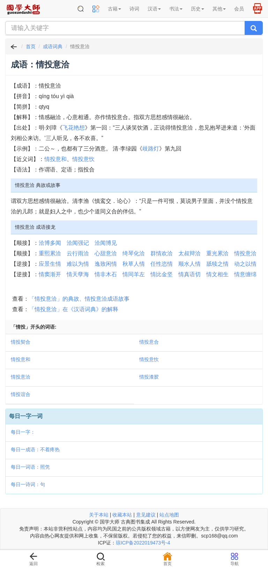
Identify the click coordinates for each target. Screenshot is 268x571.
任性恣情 (161, 264)
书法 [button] (176, 9)
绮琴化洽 (133, 253)
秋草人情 (133, 264)
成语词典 (52, 46)
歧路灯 (150, 149)
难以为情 (78, 264)
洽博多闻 (50, 243)
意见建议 (146, 515)
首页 (31, 46)
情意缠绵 (245, 274)
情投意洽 (245, 253)
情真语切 (189, 274)
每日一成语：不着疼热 (35, 449)
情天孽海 (78, 274)
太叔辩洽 (189, 253)
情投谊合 (20, 394)
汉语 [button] (154, 9)
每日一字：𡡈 (23, 432)
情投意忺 (83, 159)
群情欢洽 (161, 253)
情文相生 (217, 274)
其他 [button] (219, 9)
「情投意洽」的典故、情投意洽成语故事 (79, 299)
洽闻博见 (106, 243)
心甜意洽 (106, 253)
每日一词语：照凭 (30, 467)
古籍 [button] (114, 9)
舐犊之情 (217, 264)
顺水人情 (189, 264)
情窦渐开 (50, 274)
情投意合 (149, 342)
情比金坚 (161, 274)
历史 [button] (197, 9)
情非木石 (106, 274)
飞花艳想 (73, 128)
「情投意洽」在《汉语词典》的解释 (73, 309)
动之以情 (245, 264)
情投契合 (20, 342)
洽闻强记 (78, 243)
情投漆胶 (149, 377)
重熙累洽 (50, 253)
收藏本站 (122, 515)
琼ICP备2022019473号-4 (143, 543)
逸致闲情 (106, 264)
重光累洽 (217, 253)
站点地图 (169, 515)
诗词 (134, 9)
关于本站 (99, 515)
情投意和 (55, 159)
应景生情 (50, 264)
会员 (239, 9)
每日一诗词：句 (28, 484)
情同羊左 (133, 274)
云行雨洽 (78, 253)
